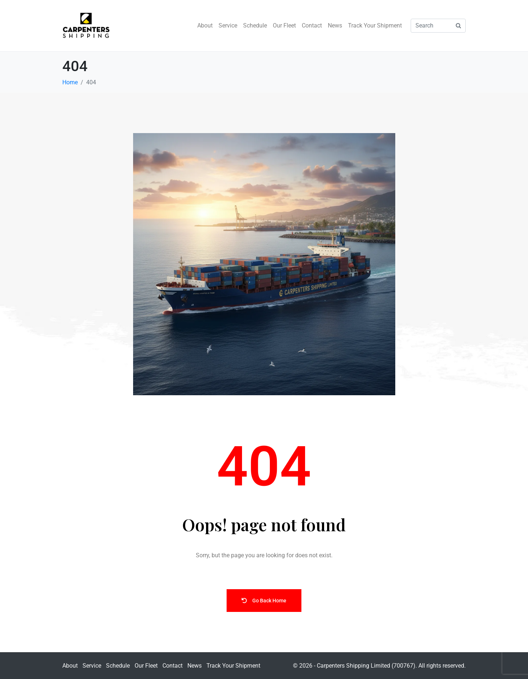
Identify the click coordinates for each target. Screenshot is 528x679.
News (335, 25)
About (205, 25)
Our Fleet (284, 25)
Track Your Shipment (375, 25)
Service (228, 25)
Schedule (255, 25)
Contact (312, 25)
